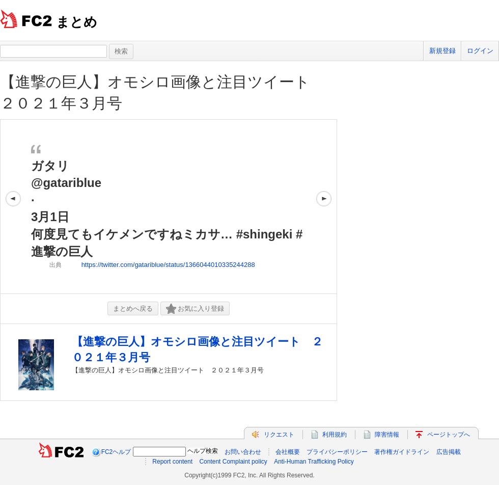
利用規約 (334, 434)
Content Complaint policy (233, 461)
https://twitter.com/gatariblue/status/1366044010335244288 (168, 264)
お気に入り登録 (195, 309)
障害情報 (387, 434)
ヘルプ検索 (202, 451)
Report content (172, 461)
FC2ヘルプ (116, 451)
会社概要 (287, 451)
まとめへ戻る (133, 308)
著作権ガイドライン (401, 451)
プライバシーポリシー (337, 451)
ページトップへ (448, 434)
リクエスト (279, 434)
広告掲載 (448, 451)
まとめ (76, 22)
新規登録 (442, 51)
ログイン (480, 51)
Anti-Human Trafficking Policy (314, 461)
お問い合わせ (243, 451)
